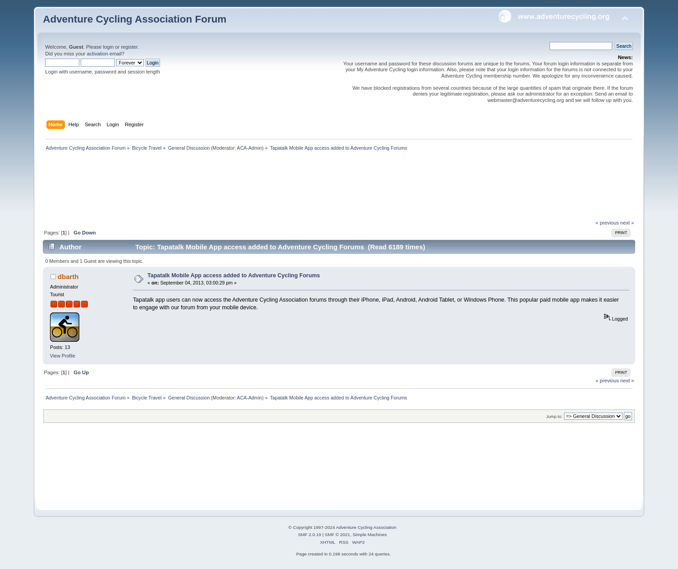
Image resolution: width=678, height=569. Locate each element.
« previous (607, 222)
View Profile (62, 355)
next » (627, 222)
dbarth (68, 276)
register (129, 47)
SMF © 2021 (337, 534)
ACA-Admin (249, 148)
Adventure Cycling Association (366, 527)
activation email (104, 53)
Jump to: (554, 416)
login (108, 47)
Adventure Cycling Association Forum (134, 19)
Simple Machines (370, 534)
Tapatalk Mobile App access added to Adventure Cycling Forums (233, 275)
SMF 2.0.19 (309, 534)
